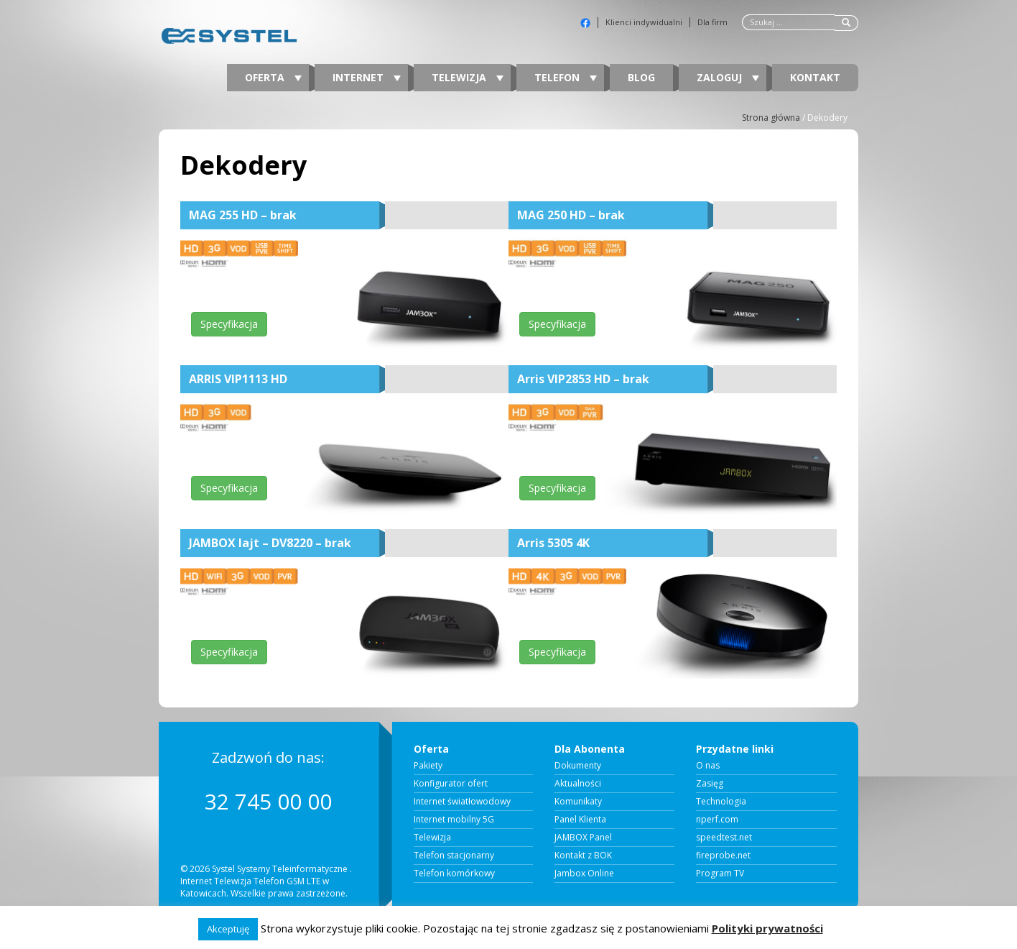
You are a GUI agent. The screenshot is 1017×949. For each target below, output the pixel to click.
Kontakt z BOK (583, 855)
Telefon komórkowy (454, 873)
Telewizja (467, 77)
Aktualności (577, 783)
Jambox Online (584, 873)
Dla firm (712, 22)
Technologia (721, 801)
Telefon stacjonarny (454, 855)
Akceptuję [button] (228, 928)
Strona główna (771, 117)
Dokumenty (577, 765)
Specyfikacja (229, 324)
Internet (367, 77)
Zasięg (709, 783)
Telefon (565, 77)
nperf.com (717, 819)
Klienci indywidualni (643, 22)
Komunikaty (578, 801)
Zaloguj (728, 77)
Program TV (720, 873)
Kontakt (815, 77)
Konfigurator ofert (451, 783)
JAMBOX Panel (583, 837)
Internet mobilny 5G (454, 819)
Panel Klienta (580, 819)
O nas (708, 765)
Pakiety (428, 765)
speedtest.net (724, 837)
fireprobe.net (723, 855)
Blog (641, 77)
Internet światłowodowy (462, 801)
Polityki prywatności (767, 928)
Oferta (273, 77)
